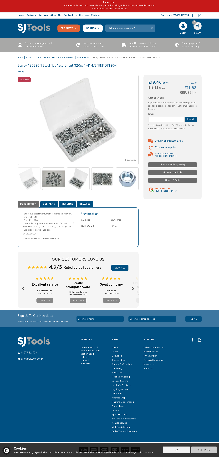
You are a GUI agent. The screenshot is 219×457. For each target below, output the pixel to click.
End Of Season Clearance (124, 431)
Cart (196, 23)
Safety (115, 410)
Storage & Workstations (124, 418)
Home (21, 15)
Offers (115, 351)
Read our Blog (200, 15)
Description (28, 204)
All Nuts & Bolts (172, 180)
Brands (91, 28)
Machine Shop (119, 398)
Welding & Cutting (121, 427)
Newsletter (149, 364)
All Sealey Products (172, 172)
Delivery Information (153, 347)
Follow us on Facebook (192, 15)
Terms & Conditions (153, 360)
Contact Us (70, 15)
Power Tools (118, 406)
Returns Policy (150, 351)
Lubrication (117, 393)
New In (115, 347)
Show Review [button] (45, 300)
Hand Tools (117, 372)
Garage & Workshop (122, 364)
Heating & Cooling (121, 377)
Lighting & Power (120, 389)
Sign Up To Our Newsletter (46, 318)
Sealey (21, 71)
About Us (148, 368)
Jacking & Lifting (120, 381)
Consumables (118, 360)
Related (85, 204)
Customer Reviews (90, 15)
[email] (152, 319)
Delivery (49, 204)
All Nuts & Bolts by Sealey (172, 164)
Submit (190, 119)
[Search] (127, 28)
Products (67, 28)
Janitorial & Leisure (121, 385)
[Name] (100, 319)
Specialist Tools (120, 414)
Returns (67, 204)
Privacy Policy (154, 128)
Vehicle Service (119, 423)
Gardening (117, 368)
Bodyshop (117, 356)
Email (151, 114)
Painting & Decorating (123, 402)
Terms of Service (172, 128)
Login (183, 33)
